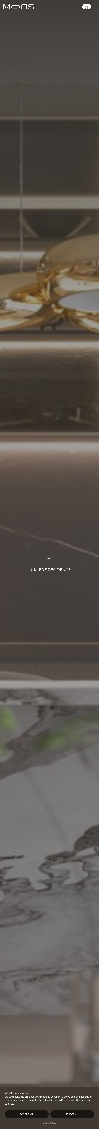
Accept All (27, 1114)
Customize (49, 1122)
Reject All (72, 1114)
